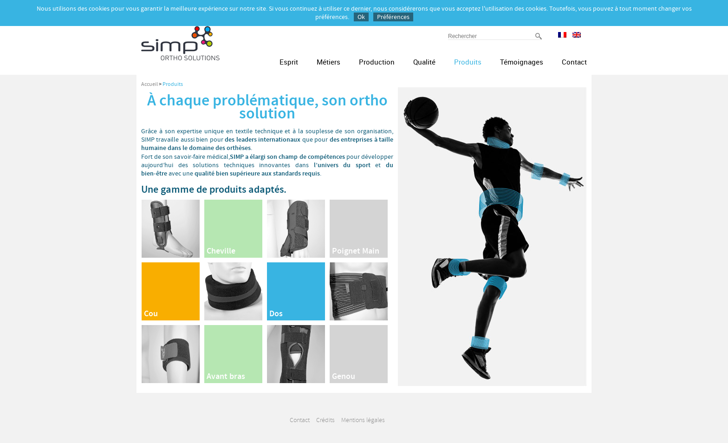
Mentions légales (363, 420)
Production (377, 61)
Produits (467, 61)
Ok (361, 17)
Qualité (424, 61)
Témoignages (521, 61)
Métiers (328, 61)
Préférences (393, 17)
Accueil (149, 84)
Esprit (289, 61)
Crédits (325, 420)
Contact (574, 61)
